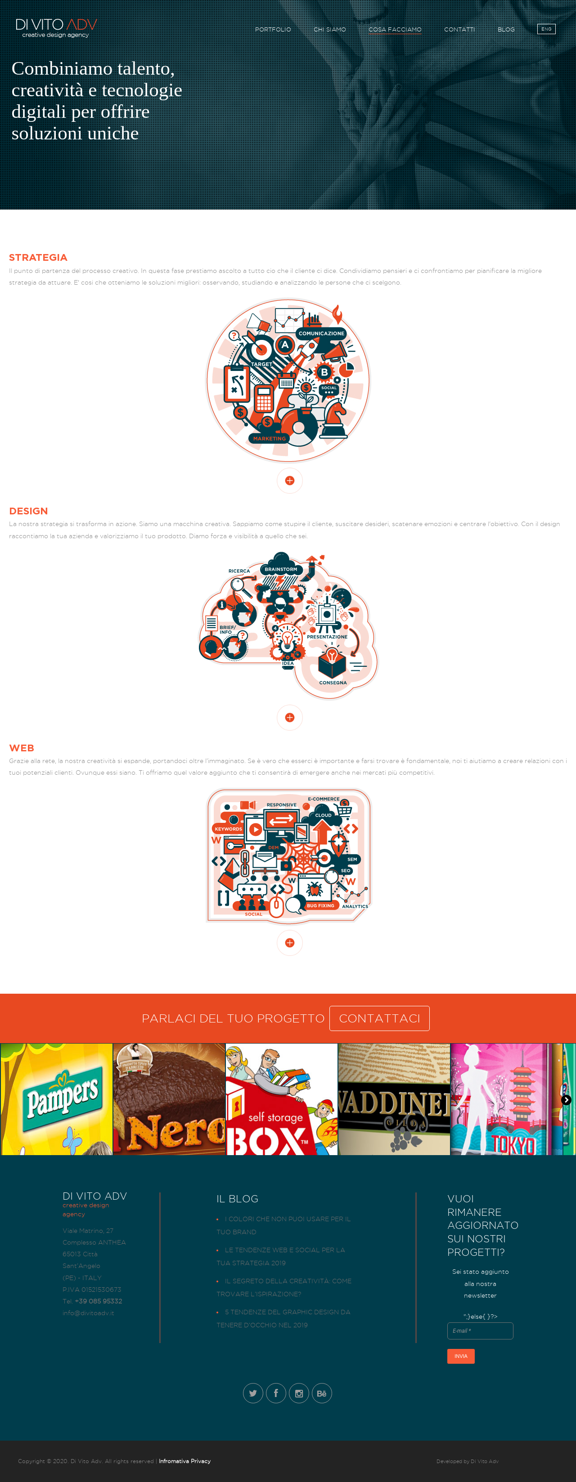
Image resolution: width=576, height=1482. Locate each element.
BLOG (506, 30)
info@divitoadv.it (88, 1313)
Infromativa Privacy (185, 1461)
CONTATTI (459, 30)
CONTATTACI (379, 1018)
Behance (322, 1393)
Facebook (276, 1393)
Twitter (253, 1393)
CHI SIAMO (330, 30)
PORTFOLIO (273, 30)
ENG (546, 30)
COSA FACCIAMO (395, 30)
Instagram (299, 1393)
